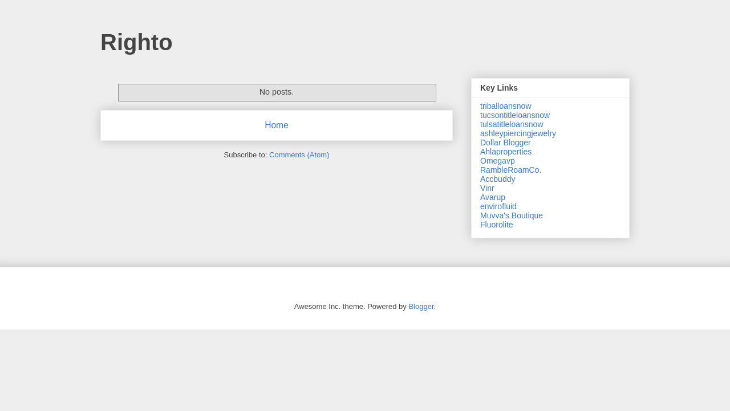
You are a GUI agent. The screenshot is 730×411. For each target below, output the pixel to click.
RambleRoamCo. (510, 169)
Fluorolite (496, 224)
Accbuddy (497, 179)
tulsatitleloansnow (512, 124)
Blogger (420, 306)
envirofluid (498, 206)
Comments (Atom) (299, 154)
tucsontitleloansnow (515, 115)
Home (277, 125)
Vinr (487, 188)
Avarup (492, 197)
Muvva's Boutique (511, 215)
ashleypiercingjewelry (518, 133)
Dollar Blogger (505, 142)
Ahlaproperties (506, 151)
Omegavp (497, 160)
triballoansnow (506, 106)
